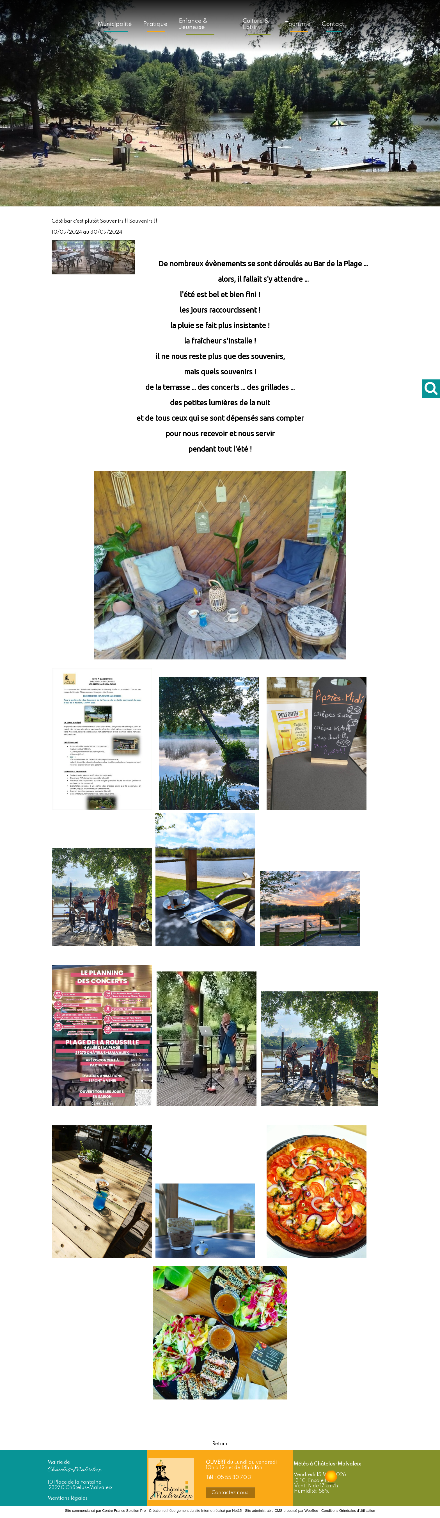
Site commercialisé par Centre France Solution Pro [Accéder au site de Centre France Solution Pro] (105, 1510)
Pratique (155, 24)
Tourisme (298, 24)
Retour (220, 1443)
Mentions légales (67, 1498)
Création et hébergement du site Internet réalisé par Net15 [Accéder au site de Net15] (195, 1510)
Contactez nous (230, 1492)
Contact (333, 24)
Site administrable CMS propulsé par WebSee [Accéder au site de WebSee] (281, 1510)
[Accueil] (230, 23)
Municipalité (115, 24)
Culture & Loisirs (256, 24)
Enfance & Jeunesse (193, 24)
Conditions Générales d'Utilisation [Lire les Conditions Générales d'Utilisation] (348, 1510)
